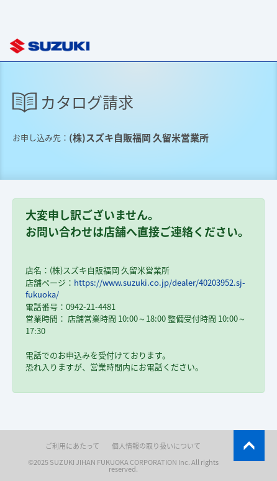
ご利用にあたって (72, 446)
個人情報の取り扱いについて (156, 446)
